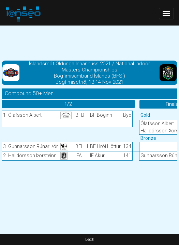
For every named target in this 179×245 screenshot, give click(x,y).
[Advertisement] (89, 43)
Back (89, 239)
